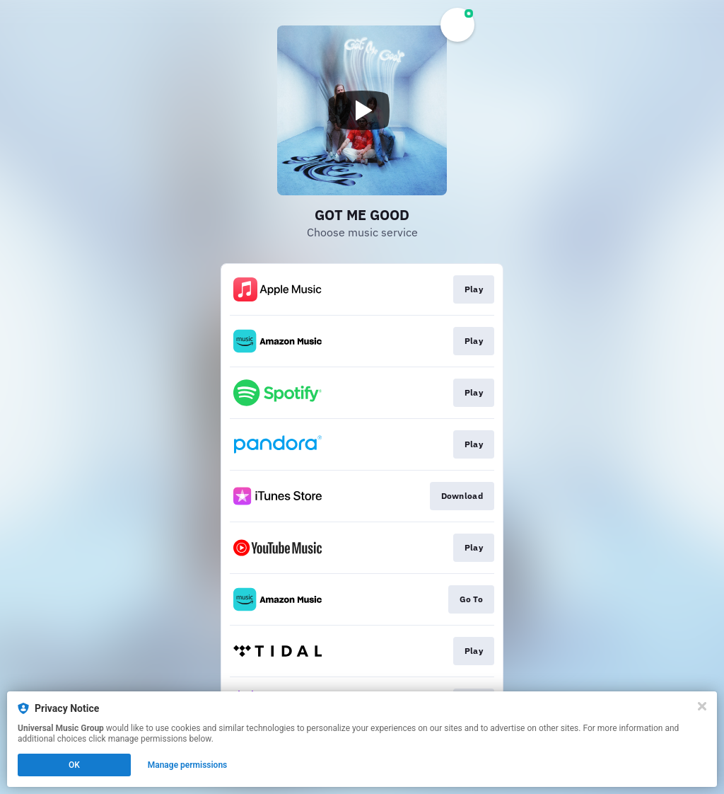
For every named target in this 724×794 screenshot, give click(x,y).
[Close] (702, 706)
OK (74, 765)
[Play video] (362, 110)
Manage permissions (188, 765)
